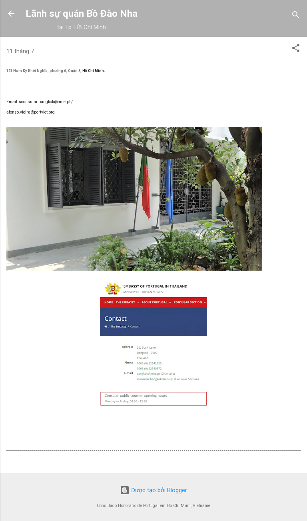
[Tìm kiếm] (296, 16)
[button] (296, 49)
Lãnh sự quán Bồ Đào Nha (82, 13)
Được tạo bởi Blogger (153, 490)
